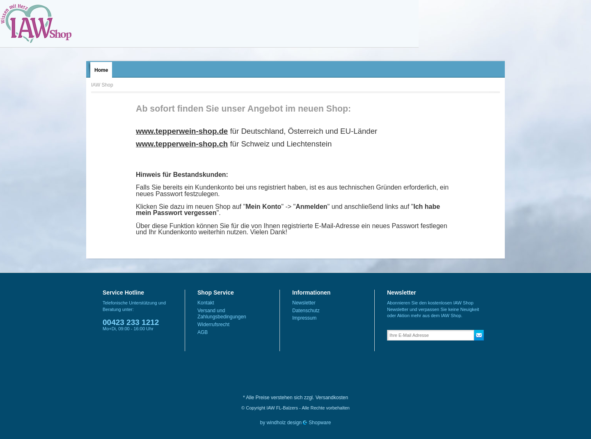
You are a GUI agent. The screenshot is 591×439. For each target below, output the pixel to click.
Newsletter (304, 303)
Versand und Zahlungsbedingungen (221, 314)
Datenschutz (306, 310)
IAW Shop (35, 23)
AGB (202, 332)
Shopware (320, 422)
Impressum (304, 318)
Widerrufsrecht (213, 324)
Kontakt (205, 303)
